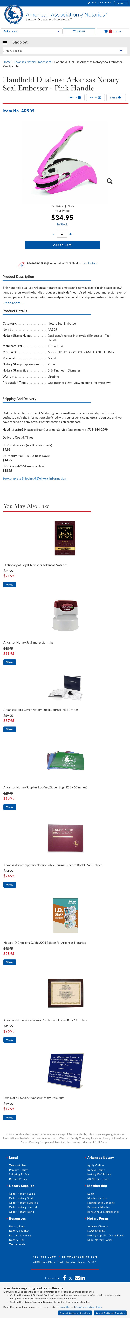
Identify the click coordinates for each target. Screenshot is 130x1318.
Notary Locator (19, 1230)
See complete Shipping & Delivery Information (34, 478)
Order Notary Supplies (23, 1202)
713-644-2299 (100, 3)
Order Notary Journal (23, 1207)
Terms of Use (63, 1307)
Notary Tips (17, 1239)
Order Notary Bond (21, 1211)
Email (95, 97)
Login (91, 1193)
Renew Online (96, 1169)
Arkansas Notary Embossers (32, 62)
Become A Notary (20, 1235)
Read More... (13, 303)
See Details (90, 263)
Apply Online (95, 1165)
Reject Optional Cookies (110, 1313)
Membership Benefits (101, 1202)
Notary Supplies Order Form (105, 1235)
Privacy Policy (18, 1169)
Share (75, 97)
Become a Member (99, 1207)
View (9, 584)
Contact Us (121, 3)
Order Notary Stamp (22, 1193)
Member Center (97, 1198)
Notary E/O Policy (99, 1174)
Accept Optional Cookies (75, 1313)
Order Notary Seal (21, 1198)
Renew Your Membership (103, 1211)
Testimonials (17, 1244)
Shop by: (20, 42)
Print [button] (116, 97)
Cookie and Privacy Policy (88, 1307)
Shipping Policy (19, 1174)
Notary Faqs (17, 1226)
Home (7, 62)
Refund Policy (18, 1178)
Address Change (97, 1226)
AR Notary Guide (98, 1178)
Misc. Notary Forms (100, 1239)
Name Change (96, 1230)
